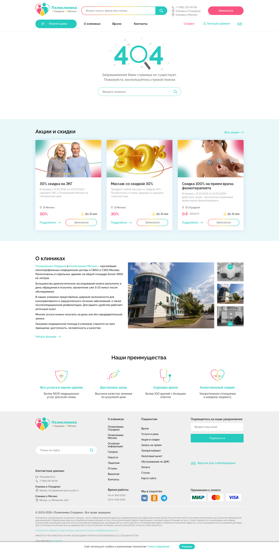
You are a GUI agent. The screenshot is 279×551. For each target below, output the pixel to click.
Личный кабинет (218, 23)
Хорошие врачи (165, 387)
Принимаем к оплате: (206, 490)
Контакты (141, 23)
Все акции (232, 132)
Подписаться (217, 438)
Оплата (145, 467)
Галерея (113, 451)
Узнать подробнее (158, 546)
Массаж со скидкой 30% (132, 184)
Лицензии (113, 463)
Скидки (189, 23)
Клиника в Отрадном (188, 11)
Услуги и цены (58, 23)
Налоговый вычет (151, 456)
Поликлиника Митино (83, 266)
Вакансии (113, 474)
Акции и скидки (150, 439)
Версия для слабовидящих (216, 463)
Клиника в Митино (186, 14)
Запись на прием (151, 445)
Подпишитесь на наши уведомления (216, 419)
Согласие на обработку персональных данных (59, 530)
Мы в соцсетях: (152, 491)
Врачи (116, 23)
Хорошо (187, 546)
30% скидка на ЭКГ (56, 184)
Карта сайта (148, 478)
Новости (113, 457)
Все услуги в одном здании (61, 387)
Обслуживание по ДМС (155, 461)
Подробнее (48, 222)
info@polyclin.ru (47, 477)
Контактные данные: (50, 471)
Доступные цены (113, 387)
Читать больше (45, 336)
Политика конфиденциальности (101, 530)
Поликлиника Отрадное (50, 266)
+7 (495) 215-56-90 (186, 7)
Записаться (226, 10)
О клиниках (92, 23)
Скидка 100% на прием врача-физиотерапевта (208, 186)
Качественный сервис (217, 387)
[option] (171, 295)
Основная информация (115, 445)
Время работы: (118, 489)
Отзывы (112, 468)
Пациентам (149, 419)
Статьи (145, 472)
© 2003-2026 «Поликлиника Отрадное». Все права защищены (72, 512)
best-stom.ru (56, 541)
